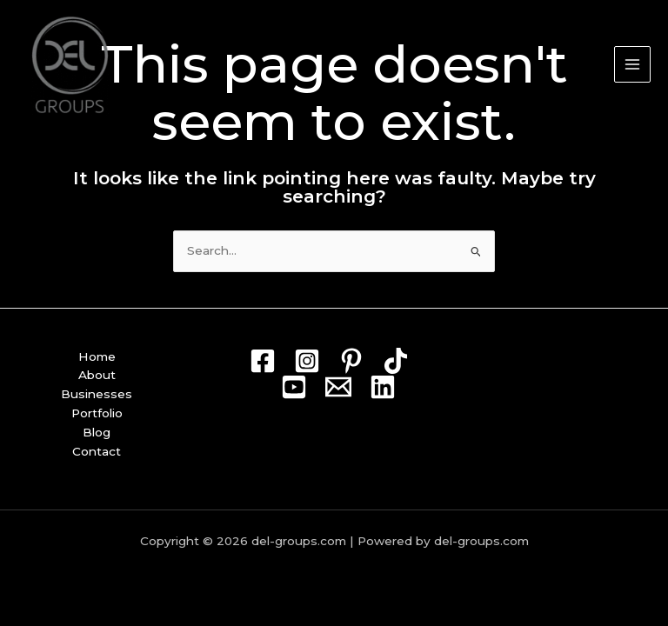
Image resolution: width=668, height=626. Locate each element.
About (97, 375)
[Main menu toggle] (632, 64)
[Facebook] (263, 361)
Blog (96, 432)
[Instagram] (307, 361)
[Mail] (338, 387)
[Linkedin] (383, 387)
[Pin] (351, 361)
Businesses (96, 394)
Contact (96, 451)
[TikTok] (396, 361)
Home (97, 356)
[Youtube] (294, 387)
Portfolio (97, 413)
